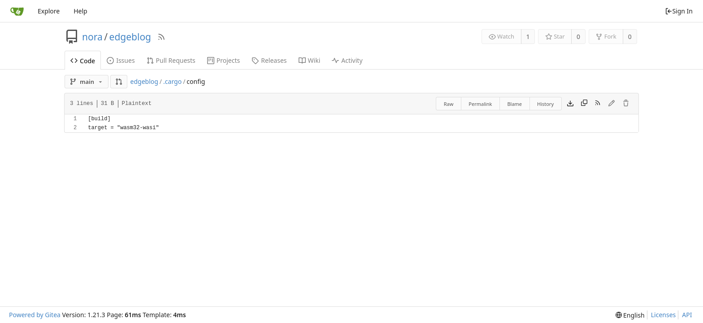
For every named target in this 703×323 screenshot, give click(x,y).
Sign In (679, 11)
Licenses (663, 314)
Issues (121, 60)
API (687, 314)
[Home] (17, 11)
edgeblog (130, 36)
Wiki (310, 60)
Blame (514, 103)
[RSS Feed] (161, 37)
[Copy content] (584, 103)
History (545, 103)
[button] (118, 81)
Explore (49, 11)
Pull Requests (171, 60)
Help (80, 11)
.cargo (172, 81)
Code (82, 61)
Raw (449, 103)
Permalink (480, 103)
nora (92, 36)
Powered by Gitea (35, 314)
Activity (347, 60)
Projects (223, 60)
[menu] (630, 315)
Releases (269, 60)
